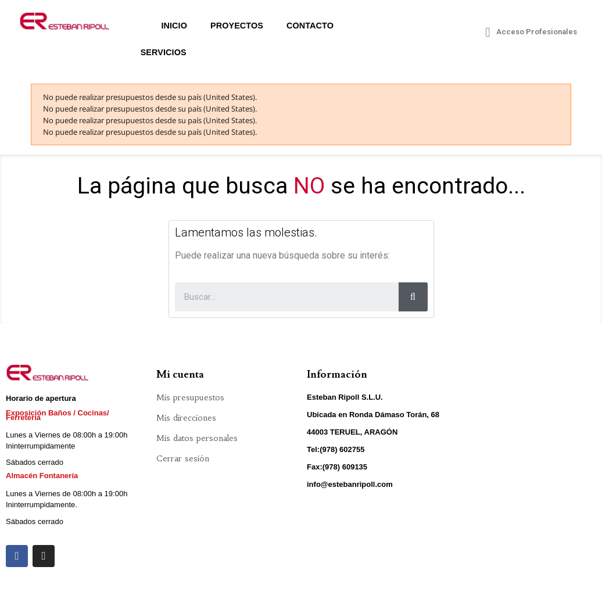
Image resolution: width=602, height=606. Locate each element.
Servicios (164, 52)
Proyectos (236, 25)
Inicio (174, 25)
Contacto (310, 25)
